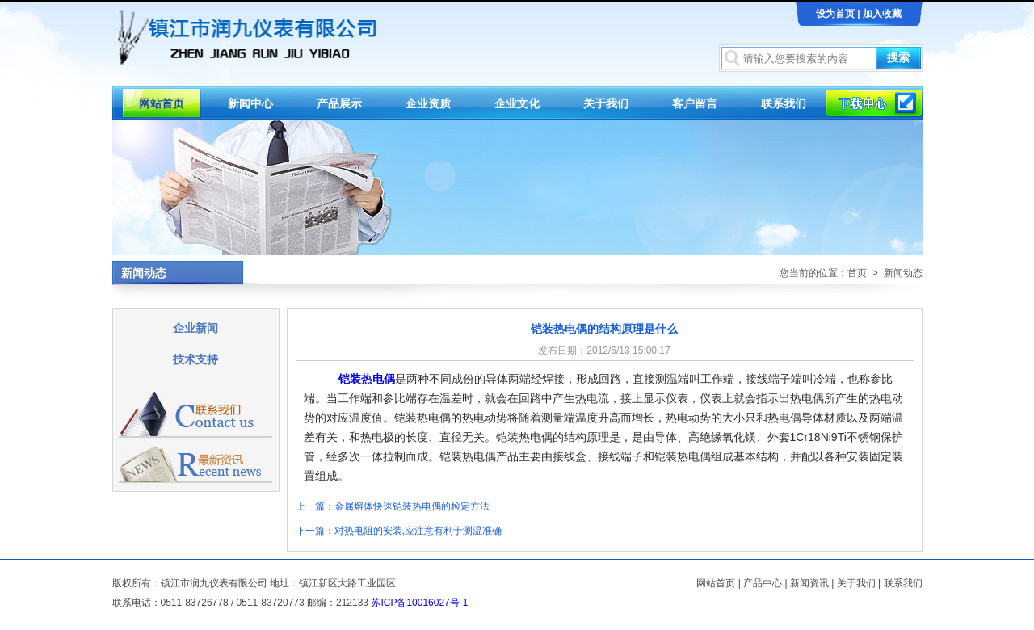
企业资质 (428, 103)
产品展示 (339, 103)
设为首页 (835, 13)
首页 (857, 273)
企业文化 (517, 103)
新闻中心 (250, 103)
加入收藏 (882, 13)
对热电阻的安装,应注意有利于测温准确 (418, 530)
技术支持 (195, 359)
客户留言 (694, 103)
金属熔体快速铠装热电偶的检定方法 (412, 506)
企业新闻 (195, 327)
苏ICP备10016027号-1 (419, 602)
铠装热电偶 (366, 378)
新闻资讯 (809, 583)
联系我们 (783, 103)
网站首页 (161, 103)
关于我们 (605, 103)
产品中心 (762, 583)
